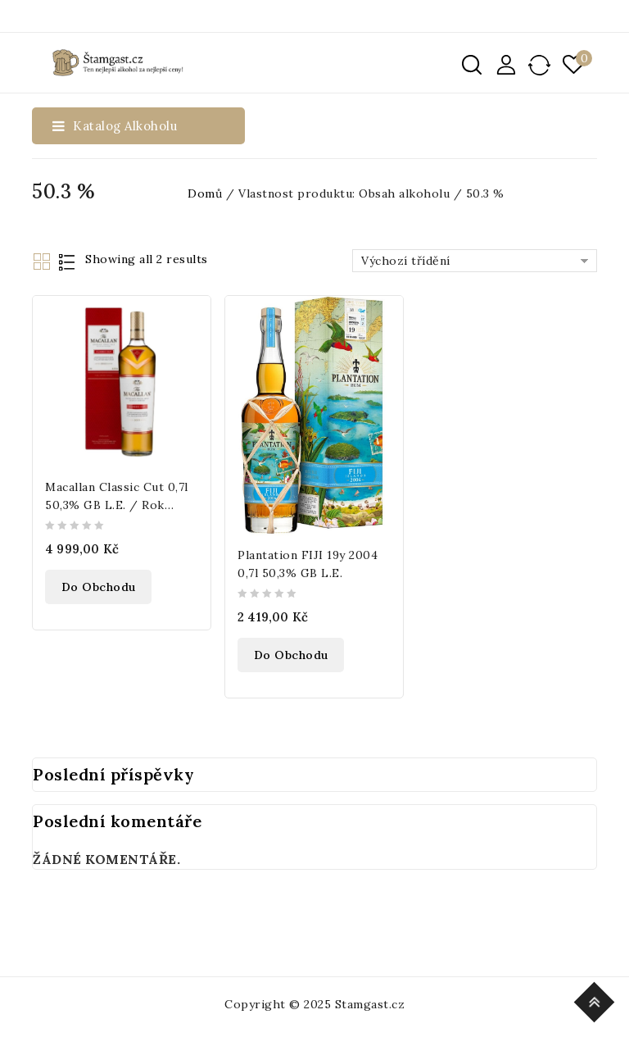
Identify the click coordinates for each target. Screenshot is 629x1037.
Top (596, 999)
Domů (205, 193)
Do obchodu (98, 587)
